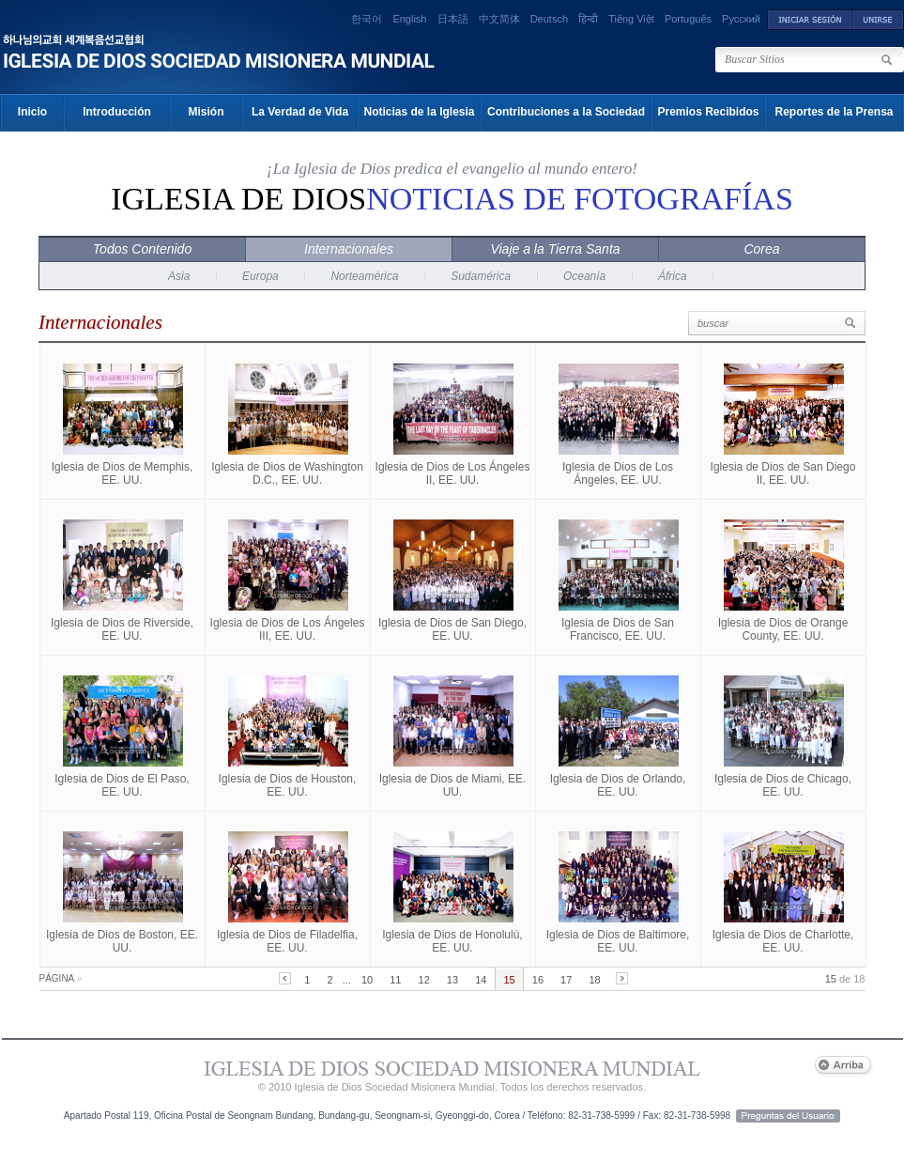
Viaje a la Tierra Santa (555, 248)
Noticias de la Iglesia (418, 111)
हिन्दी (588, 18)
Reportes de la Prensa (833, 111)
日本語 (452, 18)
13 (452, 979)
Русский (741, 18)
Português (688, 18)
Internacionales (348, 248)
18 (594, 979)
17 (566, 979)
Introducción (117, 111)
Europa (260, 276)
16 (538, 979)
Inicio (32, 111)
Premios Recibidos (707, 111)
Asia (179, 276)
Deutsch (549, 18)
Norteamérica (364, 276)
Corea (761, 248)
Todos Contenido (142, 248)
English (409, 18)
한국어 (366, 18)
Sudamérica (481, 276)
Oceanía (584, 276)
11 (395, 979)
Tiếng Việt (631, 18)
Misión (206, 111)
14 (480, 979)
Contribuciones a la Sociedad (566, 111)
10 (367, 979)
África (672, 276)
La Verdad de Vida (300, 111)
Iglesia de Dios (452, 198)
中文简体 (499, 18)
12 (424, 979)
